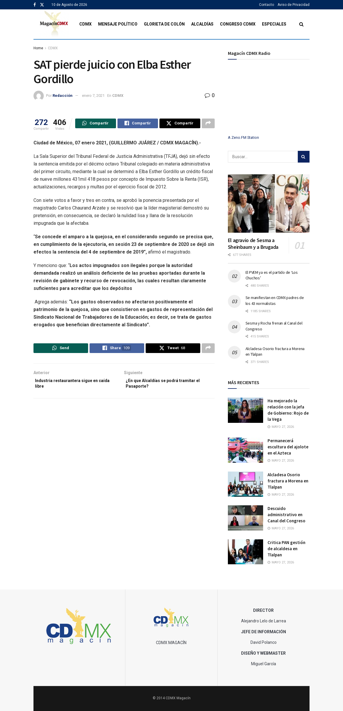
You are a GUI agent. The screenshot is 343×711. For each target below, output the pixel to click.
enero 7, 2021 (93, 95)
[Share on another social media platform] (208, 124)
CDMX (85, 24)
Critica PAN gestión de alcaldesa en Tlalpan (286, 549)
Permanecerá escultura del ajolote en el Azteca (288, 447)
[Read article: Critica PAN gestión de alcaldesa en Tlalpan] (245, 552)
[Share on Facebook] (137, 124)
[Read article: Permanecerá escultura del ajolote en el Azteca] (245, 450)
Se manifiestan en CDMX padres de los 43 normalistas (275, 300)
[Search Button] (301, 24)
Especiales (274, 24)
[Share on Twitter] (179, 124)
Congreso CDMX (237, 24)
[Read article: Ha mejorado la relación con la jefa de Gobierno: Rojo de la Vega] (245, 410)
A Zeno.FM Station (243, 137)
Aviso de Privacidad (294, 5)
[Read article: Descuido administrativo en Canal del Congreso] (245, 518)
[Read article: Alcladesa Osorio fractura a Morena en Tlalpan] (245, 484)
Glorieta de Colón (164, 24)
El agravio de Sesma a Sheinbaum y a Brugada (253, 243)
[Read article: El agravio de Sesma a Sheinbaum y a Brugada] (269, 203)
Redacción (63, 95)
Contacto (266, 5)
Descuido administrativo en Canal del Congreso (286, 514)
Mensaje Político (117, 24)
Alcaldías (202, 24)
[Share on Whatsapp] (95, 124)
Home (38, 48)
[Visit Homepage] (54, 24)
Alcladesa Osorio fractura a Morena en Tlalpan (288, 481)
